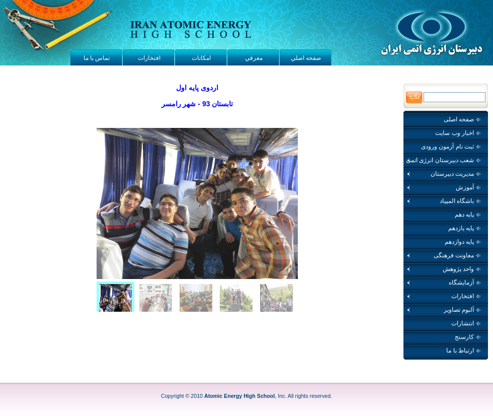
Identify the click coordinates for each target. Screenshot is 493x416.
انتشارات (465, 323)
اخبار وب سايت (457, 132)
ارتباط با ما (463, 350)
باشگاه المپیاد (443, 201)
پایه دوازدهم (462, 241)
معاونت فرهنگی (443, 255)
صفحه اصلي (306, 57)
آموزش (443, 187)
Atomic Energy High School (239, 396)
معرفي (254, 57)
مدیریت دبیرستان (443, 174)
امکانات (201, 57)
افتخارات (149, 57)
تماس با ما (97, 57)
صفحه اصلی (462, 119)
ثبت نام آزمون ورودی (450, 146)
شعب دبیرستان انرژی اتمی (443, 160)
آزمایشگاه (443, 283)
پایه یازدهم (464, 228)
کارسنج (467, 336)
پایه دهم (467, 214)
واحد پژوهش (443, 269)
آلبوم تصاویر (443, 310)
